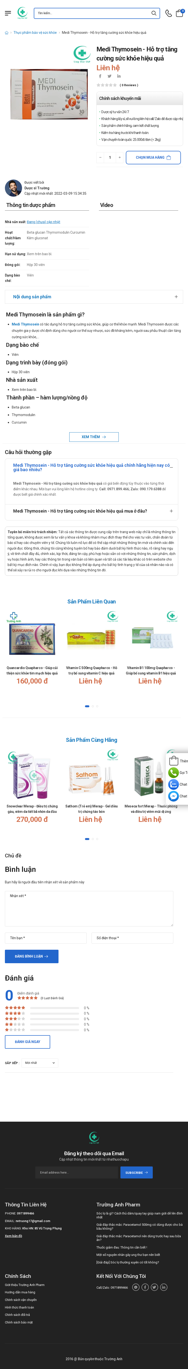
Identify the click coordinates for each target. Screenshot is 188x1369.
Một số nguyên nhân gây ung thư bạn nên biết (128, 1255)
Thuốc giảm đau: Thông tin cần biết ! (121, 1247)
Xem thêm (91, 437)
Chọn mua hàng (150, 157)
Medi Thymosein (25, 324)
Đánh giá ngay (27, 1042)
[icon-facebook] (100, 76)
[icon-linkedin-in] (118, 76)
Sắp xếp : (12, 1063)
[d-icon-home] (6, 33)
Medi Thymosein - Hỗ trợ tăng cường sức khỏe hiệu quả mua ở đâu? (80, 511)
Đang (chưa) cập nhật (43, 222)
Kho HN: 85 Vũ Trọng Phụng (42, 1228)
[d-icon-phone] (168, 13)
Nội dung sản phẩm (32, 296)
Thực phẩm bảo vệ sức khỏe (35, 33)
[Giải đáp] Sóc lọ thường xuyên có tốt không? (127, 1262)
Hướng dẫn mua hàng (20, 1292)
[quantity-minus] (100, 157)
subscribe (136, 1173)
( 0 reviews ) (129, 85)
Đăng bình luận (29, 956)
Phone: (10, 1213)
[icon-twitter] (109, 76)
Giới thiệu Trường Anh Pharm (25, 1285)
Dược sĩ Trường (36, 188)
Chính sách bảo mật (19, 1322)
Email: (10, 1221)
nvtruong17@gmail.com (33, 1221)
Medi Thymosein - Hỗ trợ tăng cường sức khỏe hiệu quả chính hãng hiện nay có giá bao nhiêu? (91, 467)
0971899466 (25, 1213)
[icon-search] (154, 13)
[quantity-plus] (119, 157)
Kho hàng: (13, 1228)
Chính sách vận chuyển (21, 1300)
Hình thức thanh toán (19, 1307)
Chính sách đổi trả (17, 1315)
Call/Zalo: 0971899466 (112, 1287)
